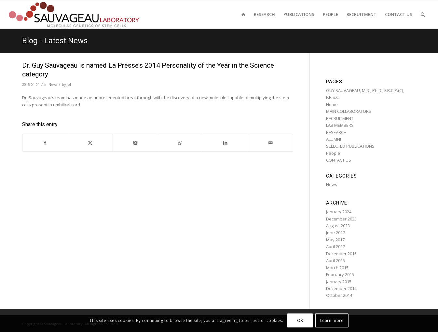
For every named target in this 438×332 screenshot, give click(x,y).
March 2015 (337, 268)
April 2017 (335, 246)
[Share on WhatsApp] (180, 142)
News (52, 84)
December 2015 (341, 254)
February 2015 (340, 274)
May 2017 (335, 240)
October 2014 (339, 295)
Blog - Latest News (55, 40)
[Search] (423, 14)
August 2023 (338, 226)
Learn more (332, 320)
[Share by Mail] (270, 142)
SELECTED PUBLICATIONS (350, 146)
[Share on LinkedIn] (225, 142)
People (333, 153)
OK (300, 320)
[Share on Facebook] (45, 142)
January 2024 (338, 212)
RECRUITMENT (339, 118)
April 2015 (335, 260)
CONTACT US (338, 160)
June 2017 (335, 232)
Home (332, 104)
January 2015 (338, 282)
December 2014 (341, 288)
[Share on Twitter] (90, 142)
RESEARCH (336, 132)
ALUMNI (333, 139)
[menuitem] (243, 14)
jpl (69, 84)
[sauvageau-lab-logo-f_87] (74, 14)
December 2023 (341, 219)
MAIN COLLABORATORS (348, 111)
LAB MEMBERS (340, 125)
